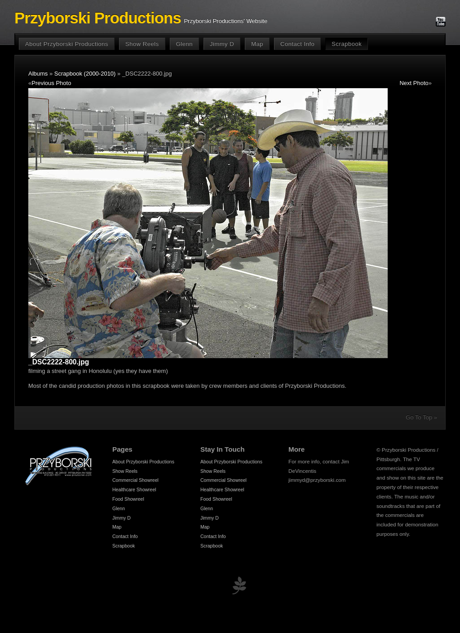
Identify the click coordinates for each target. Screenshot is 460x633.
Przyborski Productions (97, 18)
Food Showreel (128, 499)
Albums (38, 73)
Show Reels (142, 43)
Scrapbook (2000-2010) (85, 73)
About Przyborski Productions (66, 43)
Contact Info (297, 43)
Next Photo (413, 83)
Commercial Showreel (135, 480)
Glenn (184, 43)
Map (257, 43)
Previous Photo (51, 83)
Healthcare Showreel (134, 489)
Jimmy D (222, 43)
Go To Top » (421, 417)
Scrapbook (347, 43)
